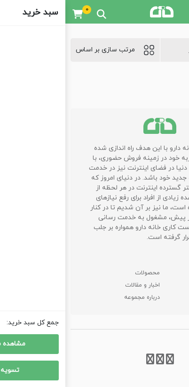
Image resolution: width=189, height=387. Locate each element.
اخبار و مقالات (77, 285)
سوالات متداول (156, 285)
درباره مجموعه (76, 297)
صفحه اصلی (160, 273)
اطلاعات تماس (156, 297)
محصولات (82, 273)
